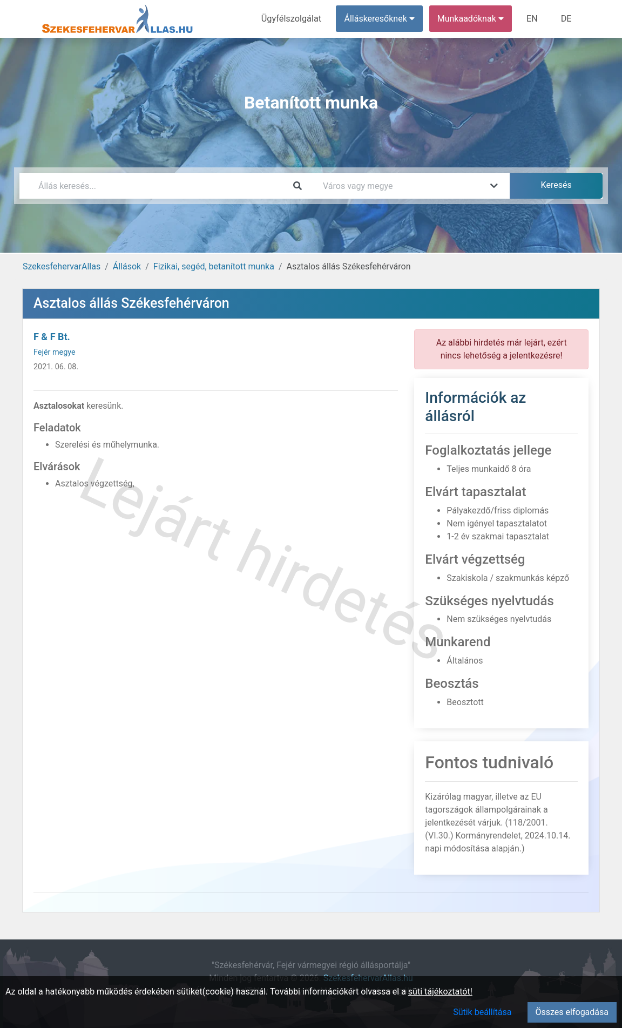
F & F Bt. (51, 336)
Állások (127, 266)
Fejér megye (54, 352)
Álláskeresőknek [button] (381, 18)
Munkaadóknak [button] (471, 18)
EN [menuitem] (533, 18)
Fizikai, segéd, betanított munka (213, 266)
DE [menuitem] (566, 18)
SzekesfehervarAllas (61, 266)
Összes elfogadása (572, 1012)
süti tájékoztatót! (440, 991)
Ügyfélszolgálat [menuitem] (292, 18)
